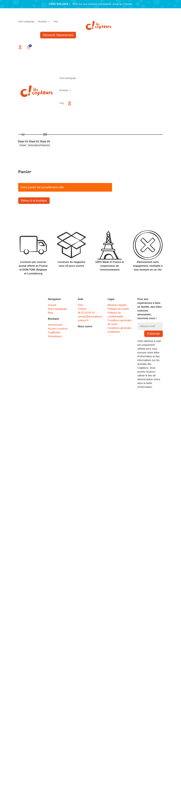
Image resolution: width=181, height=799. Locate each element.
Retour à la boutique (34, 200)
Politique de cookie (118, 309)
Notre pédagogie (26, 21)
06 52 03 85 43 (86, 312)
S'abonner (153, 333)
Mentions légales (117, 305)
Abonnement (55, 324)
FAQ (56, 21)
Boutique (42, 21)
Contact (82, 309)
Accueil (52, 305)
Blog (50, 312)
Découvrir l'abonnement (58, 35)
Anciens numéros (58, 328)
